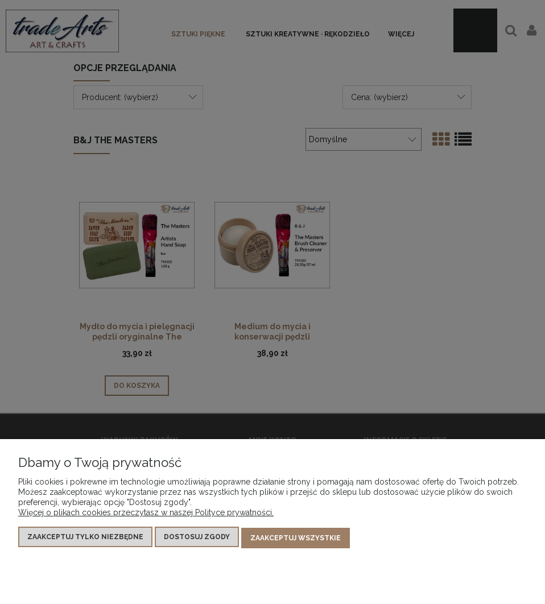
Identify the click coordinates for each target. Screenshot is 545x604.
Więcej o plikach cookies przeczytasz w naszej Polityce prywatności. (146, 514)
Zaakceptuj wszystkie (295, 539)
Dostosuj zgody (197, 539)
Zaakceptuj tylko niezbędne (85, 539)
